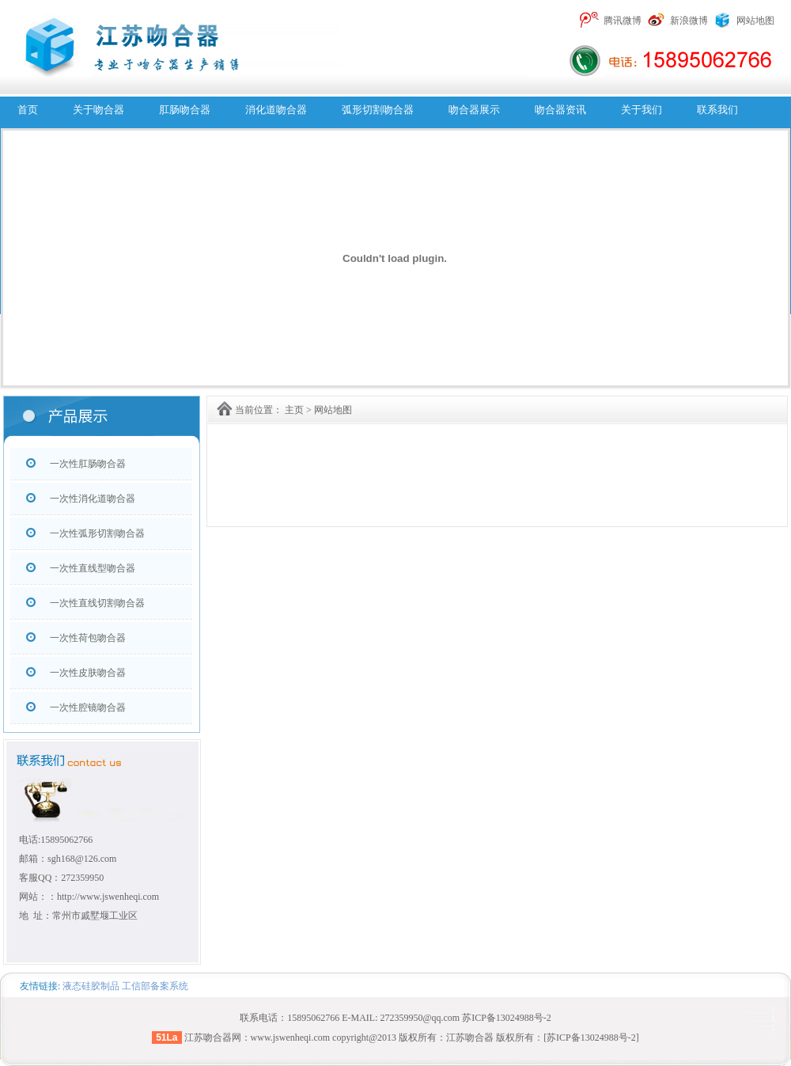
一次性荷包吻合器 (88, 637)
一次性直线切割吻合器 (97, 603)
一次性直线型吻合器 (92, 568)
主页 (294, 409)
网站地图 (755, 20)
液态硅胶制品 (90, 986)
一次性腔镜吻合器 (88, 707)
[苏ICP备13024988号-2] (591, 1037)
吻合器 (217, 1037)
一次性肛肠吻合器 (88, 463)
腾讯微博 (623, 20)
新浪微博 (689, 20)
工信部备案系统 (155, 986)
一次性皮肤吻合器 (88, 672)
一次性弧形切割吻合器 (97, 533)
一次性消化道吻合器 (92, 498)
